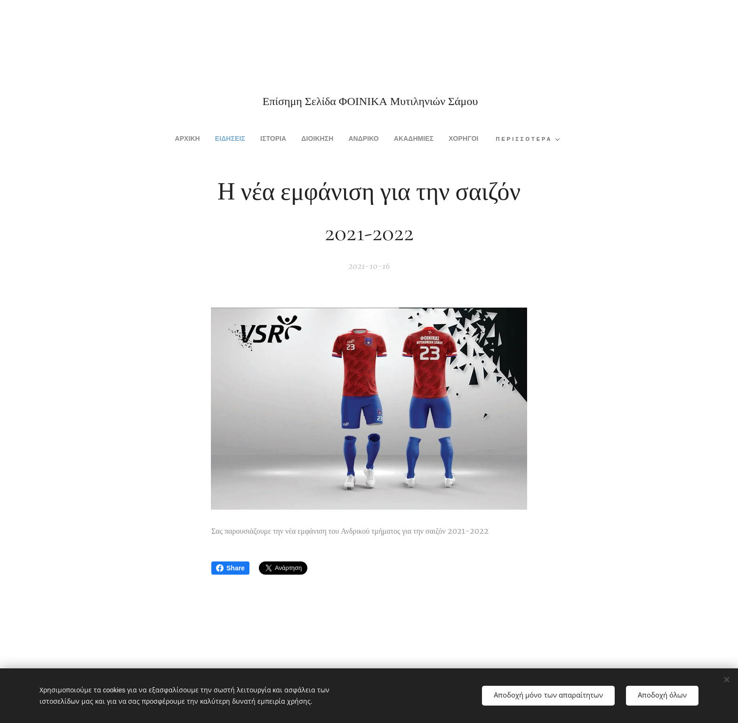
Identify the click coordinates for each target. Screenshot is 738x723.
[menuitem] (169, 139)
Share (230, 568)
